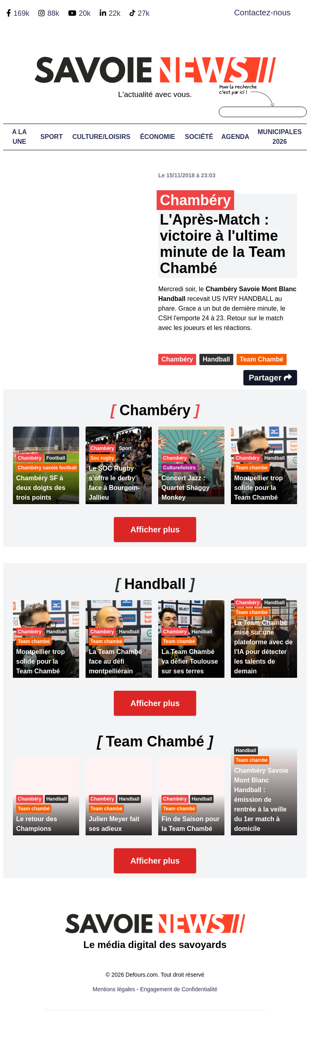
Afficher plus (155, 529)
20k (84, 13)
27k (143, 13)
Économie (157, 136)
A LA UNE (19, 136)
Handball (216, 359)
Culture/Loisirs (101, 136)
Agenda (235, 136)
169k (21, 13)
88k (53, 13)
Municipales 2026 (280, 136)
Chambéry (177, 359)
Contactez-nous (262, 12)
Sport (51, 136)
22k (114, 13)
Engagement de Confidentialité (178, 989)
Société (199, 136)
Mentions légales (114, 989)
